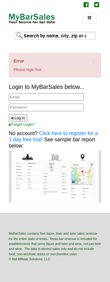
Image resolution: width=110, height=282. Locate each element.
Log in (18, 118)
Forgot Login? (22, 124)
